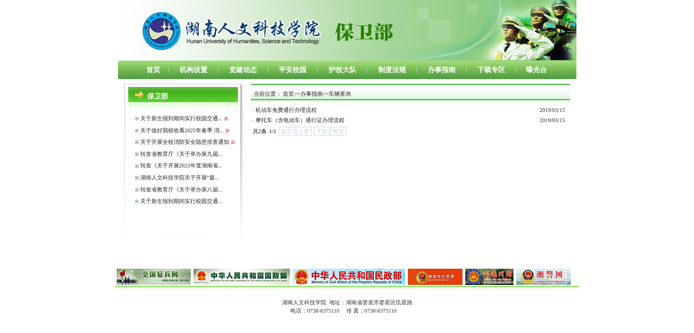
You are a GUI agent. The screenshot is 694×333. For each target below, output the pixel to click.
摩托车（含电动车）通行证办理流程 (300, 120)
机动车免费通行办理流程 (286, 110)
